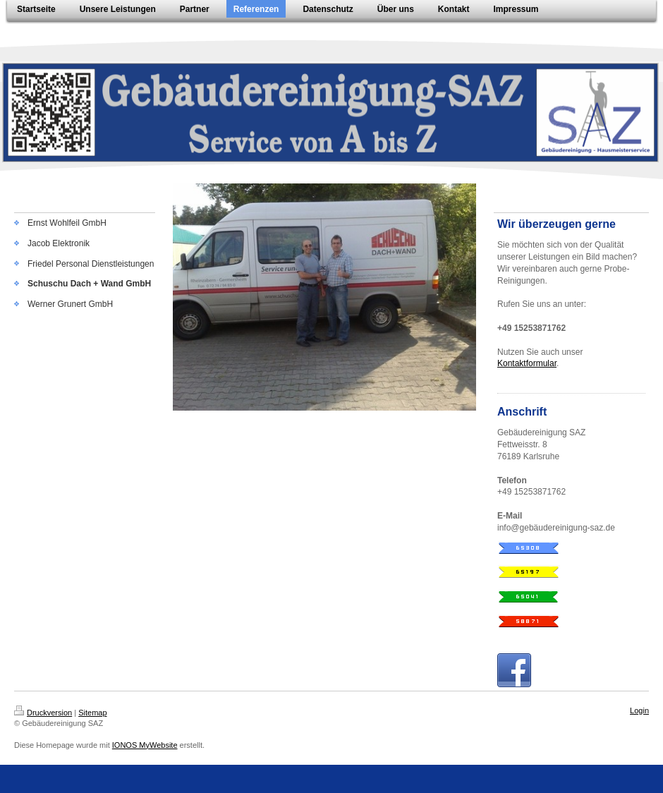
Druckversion (43, 712)
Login (639, 710)
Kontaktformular (526, 363)
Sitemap (92, 712)
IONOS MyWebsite (145, 745)
